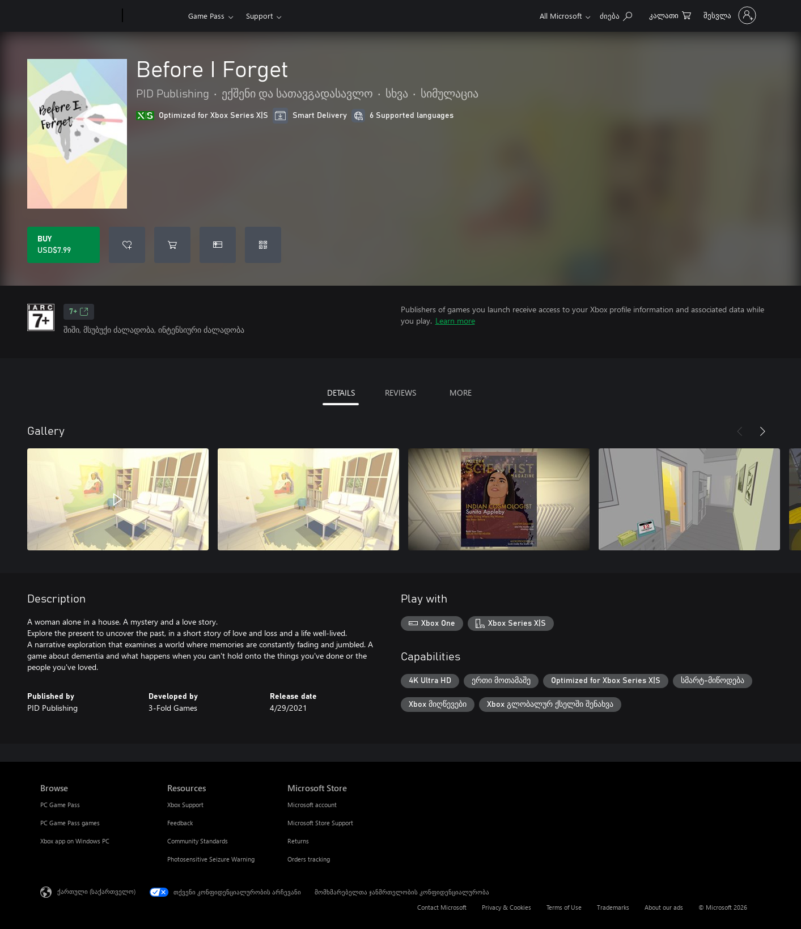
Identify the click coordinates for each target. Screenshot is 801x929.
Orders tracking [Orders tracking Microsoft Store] (308, 859)
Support (259, 15)
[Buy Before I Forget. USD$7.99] (63, 245)
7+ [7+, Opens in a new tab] (78, 311)
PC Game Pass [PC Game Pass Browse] (60, 804)
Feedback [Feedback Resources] (180, 822)
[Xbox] (154, 16)
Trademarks (613, 907)
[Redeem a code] (263, 245)
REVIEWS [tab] (400, 392)
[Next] (762, 431)
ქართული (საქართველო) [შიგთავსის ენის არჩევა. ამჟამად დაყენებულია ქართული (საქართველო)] (96, 891)
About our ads (664, 907)
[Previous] (739, 431)
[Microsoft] (79, 16)
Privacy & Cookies (506, 907)
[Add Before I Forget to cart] (172, 245)
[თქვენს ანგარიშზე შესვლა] (729, 15)
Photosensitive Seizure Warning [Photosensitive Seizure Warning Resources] (211, 859)
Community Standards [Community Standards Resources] (197, 841)
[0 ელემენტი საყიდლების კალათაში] (670, 14)
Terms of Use (564, 907)
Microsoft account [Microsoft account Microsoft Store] (312, 804)
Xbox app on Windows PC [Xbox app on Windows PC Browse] (74, 841)
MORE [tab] (461, 392)
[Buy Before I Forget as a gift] (218, 245)
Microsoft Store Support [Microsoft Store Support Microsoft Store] (320, 822)
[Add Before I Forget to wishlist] (127, 245)
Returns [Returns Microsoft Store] (298, 841)
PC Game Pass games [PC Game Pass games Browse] (70, 822)
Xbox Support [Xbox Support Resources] (185, 804)
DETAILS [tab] (341, 392)
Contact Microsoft (442, 907)
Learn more (455, 320)
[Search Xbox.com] (616, 14)
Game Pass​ (206, 15)
